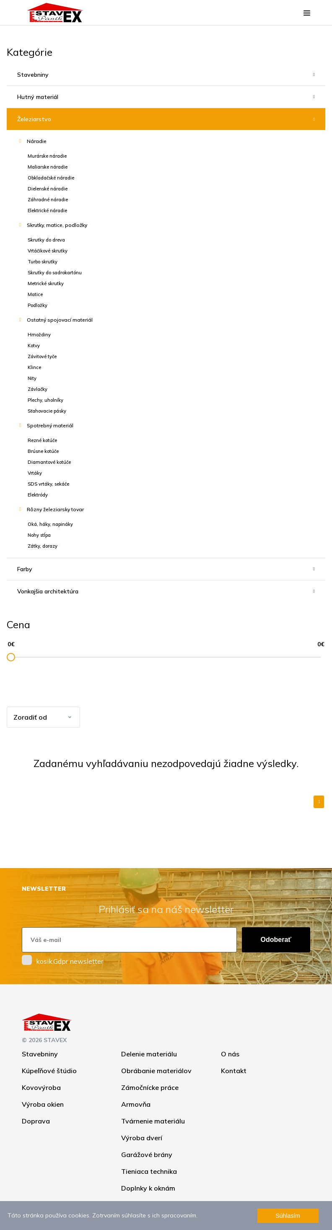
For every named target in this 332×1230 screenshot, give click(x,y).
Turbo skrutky (42, 262)
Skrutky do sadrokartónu (55, 273)
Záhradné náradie (48, 200)
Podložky (37, 305)
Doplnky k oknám (148, 1188)
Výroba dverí (141, 1138)
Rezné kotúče (42, 440)
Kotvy (34, 345)
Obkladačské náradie (51, 178)
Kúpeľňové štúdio (49, 1070)
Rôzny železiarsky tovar (55, 509)
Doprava (36, 1121)
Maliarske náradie (47, 167)
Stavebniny (33, 74)
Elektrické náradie (47, 210)
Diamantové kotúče (49, 462)
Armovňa (135, 1104)
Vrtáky (35, 473)
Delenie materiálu (149, 1054)
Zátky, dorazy (42, 546)
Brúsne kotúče (43, 451)
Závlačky (37, 389)
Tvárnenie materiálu (153, 1121)
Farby (24, 569)
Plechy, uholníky (45, 400)
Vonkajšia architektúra (47, 591)
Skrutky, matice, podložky (57, 225)
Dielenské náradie (47, 189)
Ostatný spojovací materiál (60, 320)
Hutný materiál (37, 97)
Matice (35, 294)
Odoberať (276, 939)
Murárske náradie (47, 156)
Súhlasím (287, 1215)
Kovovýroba (41, 1087)
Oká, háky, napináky (50, 524)
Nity (32, 378)
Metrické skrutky (46, 283)
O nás (230, 1054)
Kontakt (233, 1070)
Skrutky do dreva (46, 240)
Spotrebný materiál (50, 425)
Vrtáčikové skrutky (47, 251)
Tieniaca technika (149, 1171)
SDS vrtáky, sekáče (48, 484)
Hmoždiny (39, 335)
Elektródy (38, 495)
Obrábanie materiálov (156, 1070)
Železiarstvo (34, 119)
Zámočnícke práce (150, 1087)
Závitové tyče (42, 356)
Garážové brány (146, 1154)
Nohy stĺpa (39, 535)
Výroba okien (43, 1104)
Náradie (37, 141)
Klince (34, 367)
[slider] (11, 657)
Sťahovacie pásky (47, 411)
